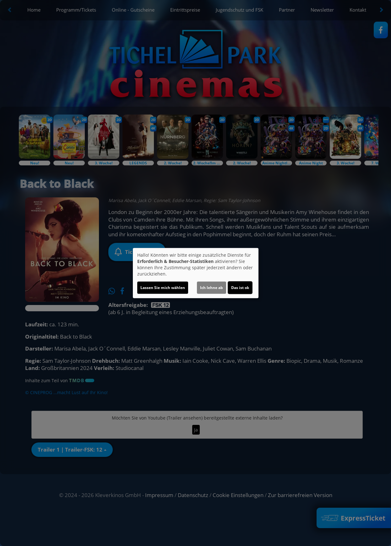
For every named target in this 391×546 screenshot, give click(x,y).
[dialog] (195, 273)
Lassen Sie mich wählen (162, 287)
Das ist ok (240, 287)
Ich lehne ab (211, 287)
